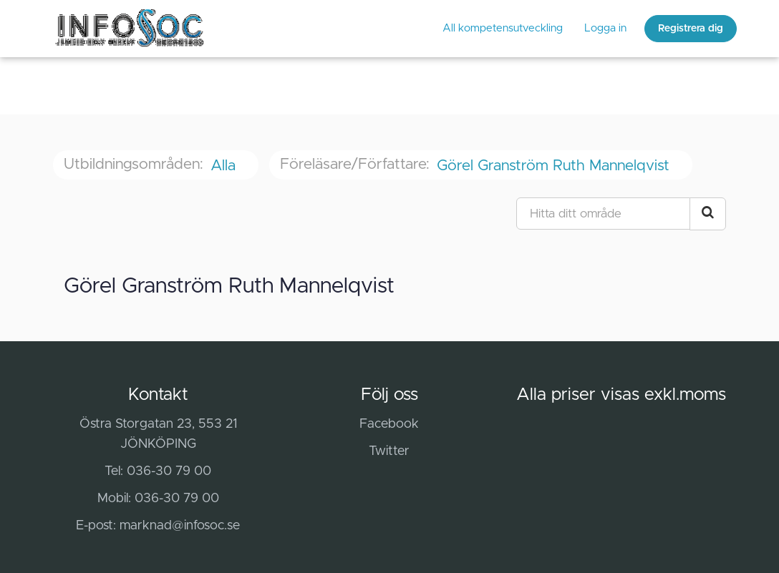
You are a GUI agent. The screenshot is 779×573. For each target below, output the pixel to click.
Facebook (389, 424)
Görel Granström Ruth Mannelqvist (555, 165)
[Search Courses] (708, 213)
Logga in (605, 28)
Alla (225, 165)
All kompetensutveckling (502, 28)
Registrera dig (690, 29)
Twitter (389, 451)
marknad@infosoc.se (180, 525)
